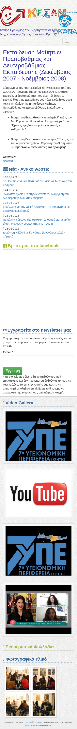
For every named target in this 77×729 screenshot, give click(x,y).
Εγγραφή (13, 371)
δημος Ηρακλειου (34, 721)
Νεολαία (8, 161)
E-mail (8, 352)
